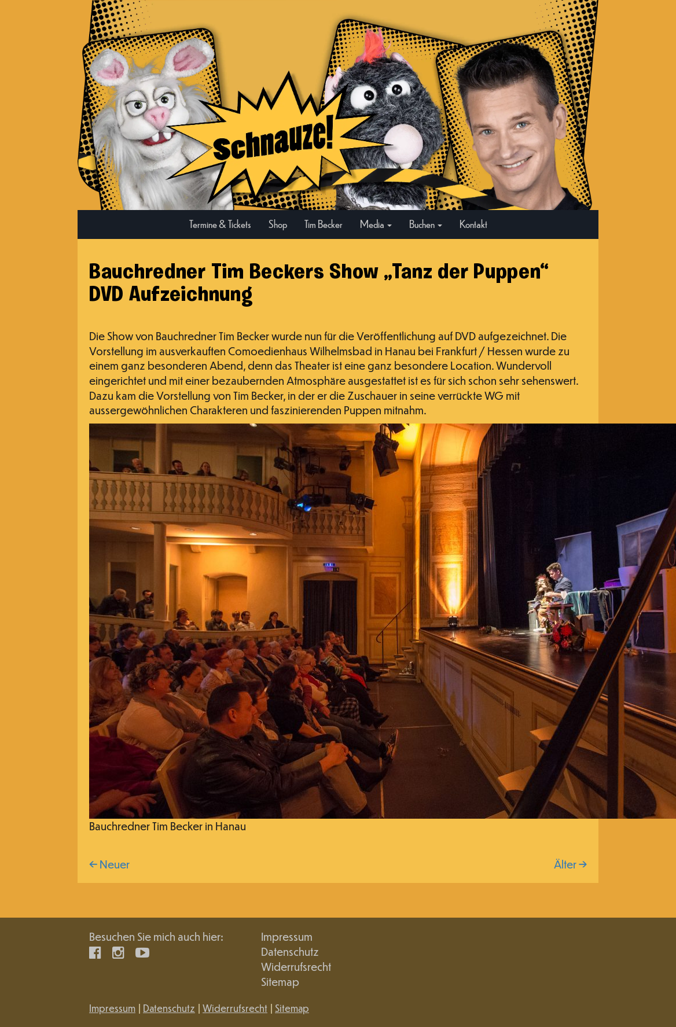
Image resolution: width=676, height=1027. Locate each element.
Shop (278, 223)
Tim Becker (323, 223)
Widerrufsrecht (296, 966)
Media (376, 223)
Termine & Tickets (220, 223)
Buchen (425, 223)
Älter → (570, 864)
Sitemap (280, 981)
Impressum (287, 936)
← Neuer (109, 864)
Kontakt (473, 223)
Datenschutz (290, 951)
